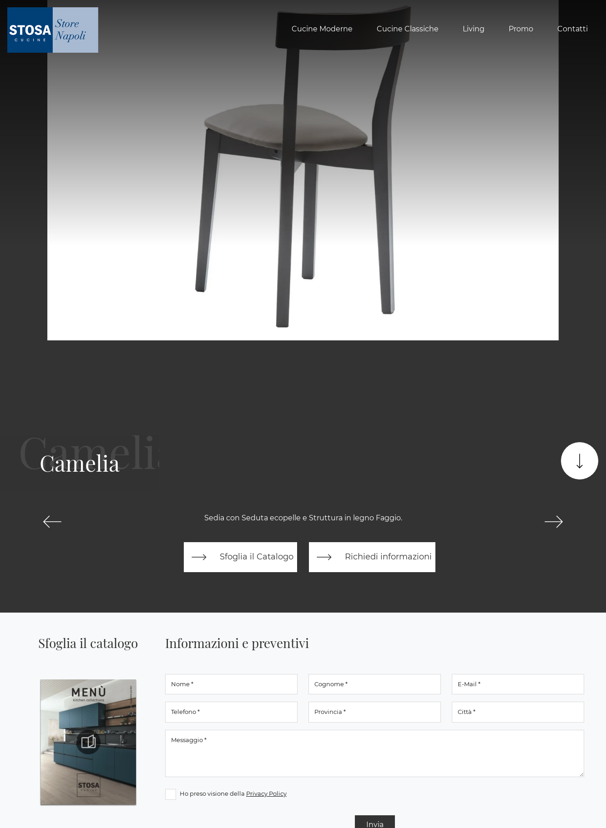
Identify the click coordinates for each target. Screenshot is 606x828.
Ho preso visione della (233, 793)
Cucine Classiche (408, 29)
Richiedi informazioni (372, 557)
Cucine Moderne (322, 29)
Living (474, 29)
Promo (521, 29)
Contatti (572, 29)
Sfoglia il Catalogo (240, 557)
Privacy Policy (266, 793)
